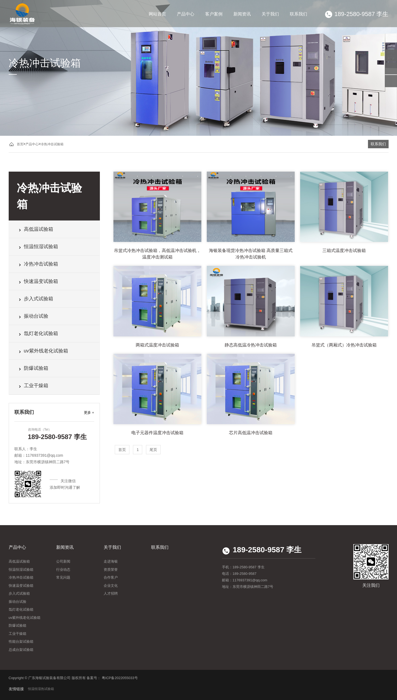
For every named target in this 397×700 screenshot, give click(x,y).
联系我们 (298, 14)
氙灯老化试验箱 (37, 333)
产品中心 (185, 14)
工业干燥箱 (32, 385)
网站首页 (157, 14)
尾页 (153, 449)
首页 (20, 144)
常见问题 (63, 577)
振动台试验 (32, 316)
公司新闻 (63, 561)
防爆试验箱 (32, 368)
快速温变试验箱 (37, 281)
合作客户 (111, 577)
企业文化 (111, 586)
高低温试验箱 (35, 229)
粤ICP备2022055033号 (120, 678)
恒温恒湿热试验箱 (41, 689)
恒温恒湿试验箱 (37, 246)
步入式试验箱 (35, 298)
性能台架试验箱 (21, 641)
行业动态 (63, 569)
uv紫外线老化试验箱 (42, 351)
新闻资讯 (242, 14)
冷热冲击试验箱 (52, 144)
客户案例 (214, 14)
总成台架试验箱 (21, 650)
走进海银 (111, 561)
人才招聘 (111, 593)
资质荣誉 (111, 569)
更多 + (89, 413)
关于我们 (270, 14)
